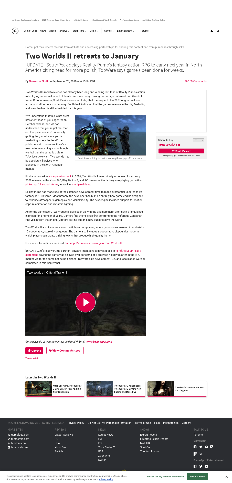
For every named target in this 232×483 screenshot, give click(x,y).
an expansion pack (60, 176)
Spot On (145, 447)
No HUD (145, 443)
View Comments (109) (65, 350)
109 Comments (196, 81)
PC (56, 439)
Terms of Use (143, 422)
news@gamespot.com (99, 341)
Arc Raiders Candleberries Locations (25, 20)
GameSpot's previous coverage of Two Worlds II (93, 243)
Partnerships (170, 422)
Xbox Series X (106, 447)
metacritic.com (18, 439)
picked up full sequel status (41, 184)
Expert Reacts (148, 434)
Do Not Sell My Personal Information (109, 422)
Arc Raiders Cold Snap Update (153, 20)
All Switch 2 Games (81, 20)
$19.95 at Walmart (181, 150)
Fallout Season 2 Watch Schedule (104, 20)
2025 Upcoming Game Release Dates (56, 20)
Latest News (105, 434)
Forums (198, 434)
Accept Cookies (197, 476)
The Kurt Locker (149, 451)
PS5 (100, 443)
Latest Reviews (64, 434)
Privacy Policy (76, 422)
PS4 (57, 443)
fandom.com (17, 443)
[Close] (226, 476)
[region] (116, 477)
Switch (59, 451)
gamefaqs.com (18, 434)
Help (157, 422)
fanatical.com (18, 447)
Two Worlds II (169, 144)
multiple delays (81, 184)
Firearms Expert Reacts (154, 439)
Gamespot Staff (39, 81)
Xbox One (60, 447)
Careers (186, 422)
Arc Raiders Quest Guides (129, 20)
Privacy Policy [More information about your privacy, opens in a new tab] (106, 479)
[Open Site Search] (218, 31)
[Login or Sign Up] (211, 31)
